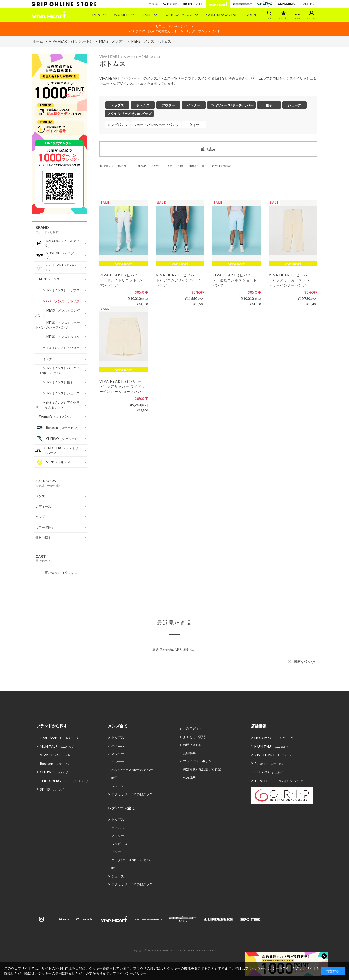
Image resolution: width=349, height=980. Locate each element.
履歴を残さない (305, 662)
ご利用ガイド (192, 729)
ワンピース (119, 844)
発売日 (156, 166)
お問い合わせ (192, 745)
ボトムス (117, 745)
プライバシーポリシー (198, 761)
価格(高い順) (197, 166)
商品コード (124, 166)
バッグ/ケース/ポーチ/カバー (132, 770)
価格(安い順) (175, 166)
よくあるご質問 (194, 737)
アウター (117, 753)
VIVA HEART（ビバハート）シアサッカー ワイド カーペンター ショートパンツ (122, 386)
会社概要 (189, 753)
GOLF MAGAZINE (222, 15)
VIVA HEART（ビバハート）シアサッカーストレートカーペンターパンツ (291, 280)
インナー (117, 762)
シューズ (117, 786)
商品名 (142, 166)
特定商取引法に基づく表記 (202, 769)
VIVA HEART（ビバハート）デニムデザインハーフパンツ (178, 280)
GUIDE (251, 15)
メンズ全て (117, 726)
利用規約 (189, 777)
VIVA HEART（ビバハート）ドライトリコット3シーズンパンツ (122, 280)
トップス (117, 737)
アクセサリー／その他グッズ (131, 794)
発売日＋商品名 (221, 166)
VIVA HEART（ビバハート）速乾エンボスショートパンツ (234, 280)
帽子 (114, 778)
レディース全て (121, 808)
